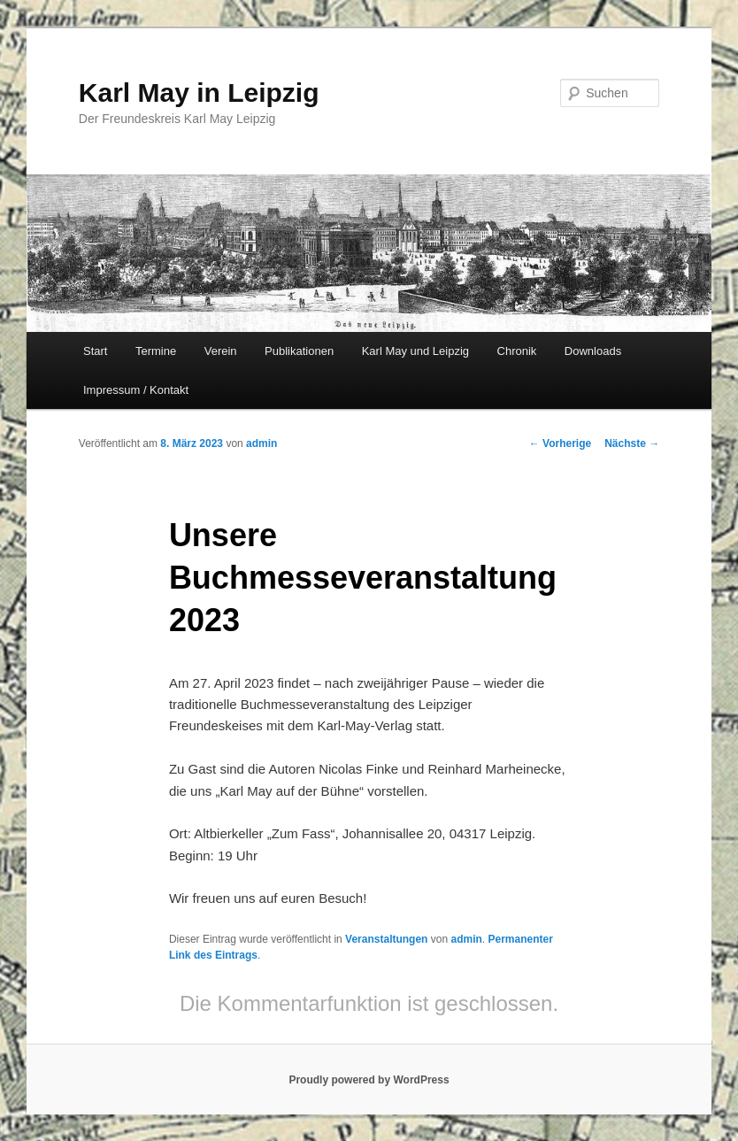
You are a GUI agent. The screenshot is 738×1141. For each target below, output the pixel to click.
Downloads (593, 351)
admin (261, 443)
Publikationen (299, 351)
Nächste (631, 443)
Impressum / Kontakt (135, 390)
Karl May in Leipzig (199, 92)
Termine (155, 351)
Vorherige (560, 443)
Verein (220, 351)
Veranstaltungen (386, 939)
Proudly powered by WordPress (368, 1080)
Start (95, 351)
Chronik (517, 351)
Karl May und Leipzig (415, 351)
